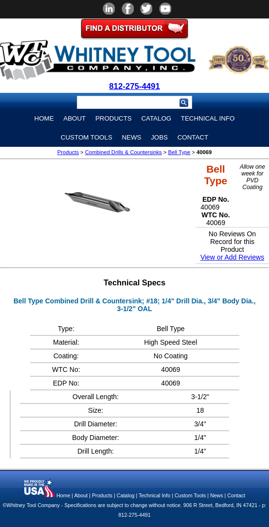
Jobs (159, 137)
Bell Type (179, 152)
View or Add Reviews (232, 257)
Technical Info (208, 118)
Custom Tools (86, 137)
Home (44, 118)
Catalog (156, 118)
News (131, 137)
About (74, 118)
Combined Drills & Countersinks (123, 152)
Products (113, 118)
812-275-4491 (134, 86)
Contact (193, 137)
